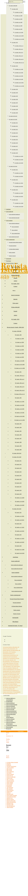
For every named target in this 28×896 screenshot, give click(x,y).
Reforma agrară (10, 799)
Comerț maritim (10, 767)
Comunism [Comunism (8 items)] (7, 656)
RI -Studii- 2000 (15, 112)
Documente (9, 727)
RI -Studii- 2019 (15, 149)
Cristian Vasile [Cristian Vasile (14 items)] (10, 660)
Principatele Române (11, 796)
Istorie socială (10, 709)
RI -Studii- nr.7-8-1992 (19, 79)
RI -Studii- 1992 (15, 65)
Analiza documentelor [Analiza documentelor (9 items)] (10, 648)
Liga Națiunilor (10, 787)
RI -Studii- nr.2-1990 (18, 15)
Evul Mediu (9, 773)
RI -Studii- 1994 (15, 92)
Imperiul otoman (10, 781)
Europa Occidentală (11, 777)
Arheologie (9, 701)
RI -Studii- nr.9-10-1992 (19, 82)
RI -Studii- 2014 (15, 132)
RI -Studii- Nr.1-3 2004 (19, 203)
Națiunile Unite (10, 794)
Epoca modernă (14, 230)
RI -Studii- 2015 (15, 136)
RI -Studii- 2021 (15, 169)
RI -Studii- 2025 (15, 283)
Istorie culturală (10, 708)
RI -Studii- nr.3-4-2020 (19, 159)
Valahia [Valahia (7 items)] (15, 690)
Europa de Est (10, 775)
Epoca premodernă (15, 226)
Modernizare (9, 791)
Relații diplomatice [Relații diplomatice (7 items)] (11, 687)
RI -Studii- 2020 (15, 152)
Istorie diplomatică (11, 704)
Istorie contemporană (10, 239)
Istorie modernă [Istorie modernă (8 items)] (10, 672)
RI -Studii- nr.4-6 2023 (19, 196)
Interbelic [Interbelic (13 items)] (9, 666)
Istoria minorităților (10, 716)
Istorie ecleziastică (11, 712)
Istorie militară (10, 706)
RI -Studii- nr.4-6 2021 (19, 176)
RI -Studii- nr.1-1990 (18, 12)
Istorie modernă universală (14, 236)
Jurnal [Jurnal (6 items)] (10, 676)
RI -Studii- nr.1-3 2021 (19, 173)
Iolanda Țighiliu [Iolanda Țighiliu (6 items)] (12, 668)
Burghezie (9, 765)
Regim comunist (12, 252)
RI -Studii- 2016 (15, 139)
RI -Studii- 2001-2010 (13, 116)
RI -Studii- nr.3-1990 (18, 19)
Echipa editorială (15, 275)
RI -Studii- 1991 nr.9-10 (19, 59)
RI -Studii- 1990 (15, 9)
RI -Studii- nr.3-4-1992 (19, 72)
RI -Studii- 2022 (15, 179)
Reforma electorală (11, 800)
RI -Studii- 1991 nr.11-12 (19, 62)
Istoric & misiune (15, 267)
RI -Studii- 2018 (15, 142)
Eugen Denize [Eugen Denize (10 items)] (10, 663)
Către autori (15, 272)
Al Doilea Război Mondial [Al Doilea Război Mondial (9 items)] (11, 647)
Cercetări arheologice (11, 766)
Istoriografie (8, 258)
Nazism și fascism (12, 255)
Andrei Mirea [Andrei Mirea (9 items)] (7, 650)
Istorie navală (10, 783)
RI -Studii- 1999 (15, 109)
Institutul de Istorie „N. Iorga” (15, 625)
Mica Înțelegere (10, 790)
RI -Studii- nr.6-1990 (18, 29)
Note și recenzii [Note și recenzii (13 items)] (14, 680)
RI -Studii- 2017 (15, 146)
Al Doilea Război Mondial (14, 249)
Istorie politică (10, 703)
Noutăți (15, 278)
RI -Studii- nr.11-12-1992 (19, 85)
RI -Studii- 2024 (15, 199)
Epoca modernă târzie (16, 233)
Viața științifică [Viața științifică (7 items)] (8, 692)
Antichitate (8, 209)
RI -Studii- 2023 (15, 189)
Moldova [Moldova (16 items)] (16, 677)
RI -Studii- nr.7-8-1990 (19, 32)
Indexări (15, 269)
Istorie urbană (10, 719)
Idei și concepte (10, 779)
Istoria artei (9, 720)
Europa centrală (10, 774)
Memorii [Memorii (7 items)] (17, 676)
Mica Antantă (10, 788)
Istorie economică (11, 711)
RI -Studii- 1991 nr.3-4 (19, 49)
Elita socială (9, 770)
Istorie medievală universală (14, 217)
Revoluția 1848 (10, 804)
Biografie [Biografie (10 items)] (7, 652)
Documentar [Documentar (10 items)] (7, 661)
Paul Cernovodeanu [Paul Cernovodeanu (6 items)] (9, 682)
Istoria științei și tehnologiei (10, 723)
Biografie (9, 763)
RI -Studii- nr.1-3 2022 (19, 183)
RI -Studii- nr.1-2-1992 (19, 69)
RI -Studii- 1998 (15, 106)
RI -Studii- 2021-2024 (13, 166)
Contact (15, 286)
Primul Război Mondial (12, 795)
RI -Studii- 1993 (15, 89)
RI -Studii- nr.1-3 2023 (19, 193)
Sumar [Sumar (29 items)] (11, 688)
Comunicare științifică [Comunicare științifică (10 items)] (10, 655)
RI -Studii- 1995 (15, 96)
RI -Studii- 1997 (15, 102)
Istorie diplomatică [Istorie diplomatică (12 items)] (9, 669)
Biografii (8, 728)
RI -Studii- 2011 (15, 122)
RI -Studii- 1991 (15, 42)
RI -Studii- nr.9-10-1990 (19, 35)
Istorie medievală (9, 211)
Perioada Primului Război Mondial (15, 242)
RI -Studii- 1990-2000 (13, 5)
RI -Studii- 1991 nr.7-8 (19, 55)
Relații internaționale (11, 802)
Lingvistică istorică (11, 725)
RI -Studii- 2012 (15, 126)
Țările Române (10, 807)
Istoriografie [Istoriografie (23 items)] (14, 674)
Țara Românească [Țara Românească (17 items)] (11, 693)
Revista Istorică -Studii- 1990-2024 (15, 327)
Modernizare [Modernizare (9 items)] (7, 677)
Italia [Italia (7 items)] (5, 676)
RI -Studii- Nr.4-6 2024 (19, 206)
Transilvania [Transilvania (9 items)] (7, 690)
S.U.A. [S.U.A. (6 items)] (5, 688)
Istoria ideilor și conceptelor (10, 699)
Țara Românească (11, 806)
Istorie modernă (9, 220)
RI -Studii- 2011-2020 (13, 119)
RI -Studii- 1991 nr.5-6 (19, 52)
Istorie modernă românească (14, 223)
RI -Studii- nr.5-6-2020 (19, 162)
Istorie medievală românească (14, 214)
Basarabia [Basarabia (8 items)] (16, 650)
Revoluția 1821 (10, 803)
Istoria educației (11, 714)
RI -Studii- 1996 (15, 99)
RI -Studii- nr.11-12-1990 (19, 39)
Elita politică (9, 769)
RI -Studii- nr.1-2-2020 (19, 156)
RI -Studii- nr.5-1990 (18, 25)
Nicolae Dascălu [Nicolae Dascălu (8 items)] (8, 679)
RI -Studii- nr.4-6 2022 (19, 186)
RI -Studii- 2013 (15, 129)
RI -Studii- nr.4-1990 (18, 22)
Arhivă (15, 281)
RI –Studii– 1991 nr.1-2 (19, 45)
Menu (14, 290)
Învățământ (9, 786)
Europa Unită (9, 778)
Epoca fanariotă (10, 771)
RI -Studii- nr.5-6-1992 (19, 75)
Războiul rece (10, 798)
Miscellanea (8, 260)
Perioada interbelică (12, 245)
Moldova (9, 792)
